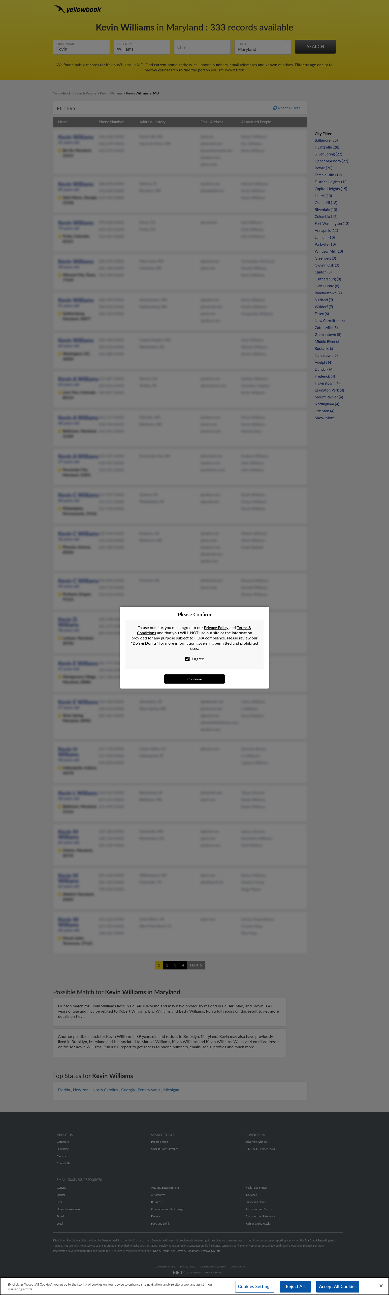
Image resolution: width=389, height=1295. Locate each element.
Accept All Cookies (338, 1286)
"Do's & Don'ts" (144, 643)
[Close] (381, 1285)
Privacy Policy (216, 627)
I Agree (194, 658)
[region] (194, 1285)
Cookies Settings (254, 1286)
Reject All (295, 1286)
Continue (194, 679)
